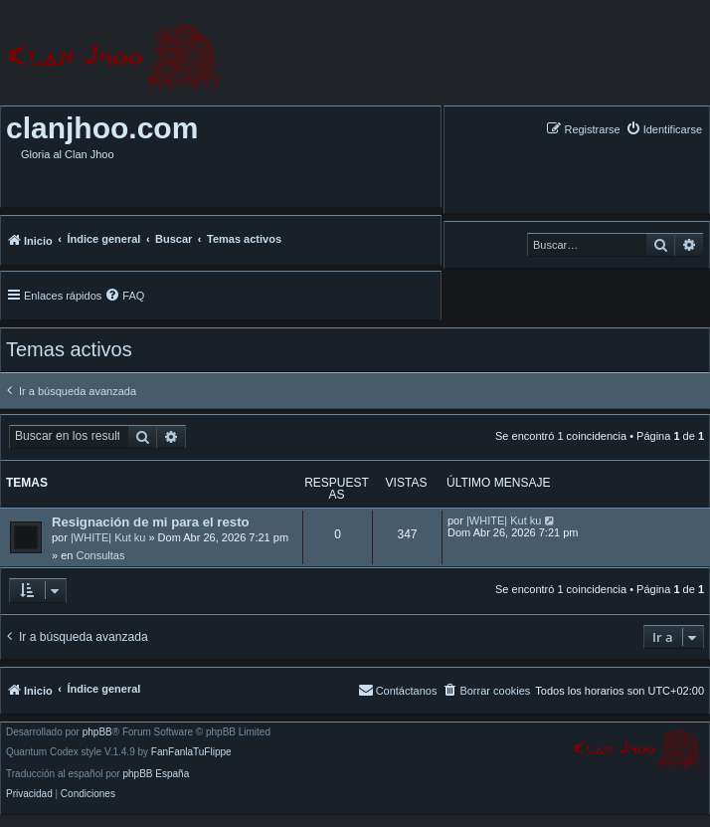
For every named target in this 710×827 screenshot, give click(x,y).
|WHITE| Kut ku (108, 537)
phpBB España (155, 774)
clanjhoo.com (102, 127)
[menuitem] (663, 128)
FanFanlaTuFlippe (191, 752)
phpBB (97, 732)
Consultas (100, 555)
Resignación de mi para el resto (151, 522)
